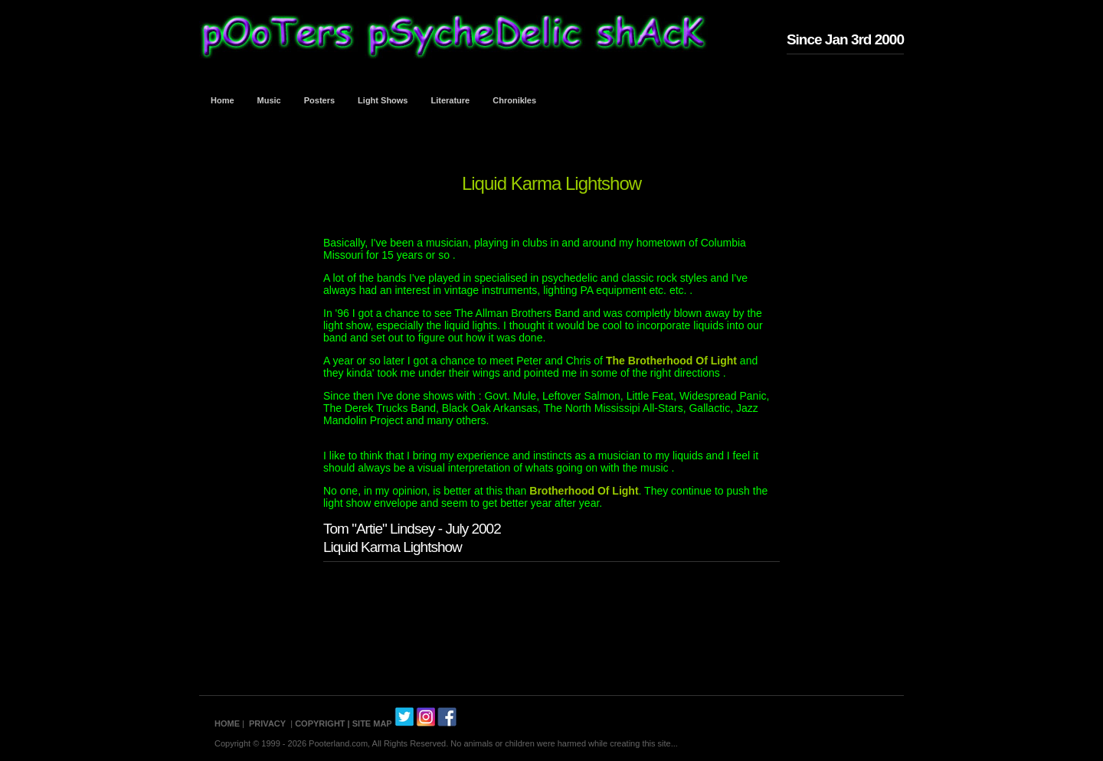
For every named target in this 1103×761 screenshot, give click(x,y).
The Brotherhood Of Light (673, 360)
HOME (227, 723)
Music (269, 100)
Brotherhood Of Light (583, 491)
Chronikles (514, 100)
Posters (319, 100)
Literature (450, 100)
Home (222, 100)
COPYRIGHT (320, 723)
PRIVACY (267, 723)
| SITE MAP (369, 723)
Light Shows (382, 100)
